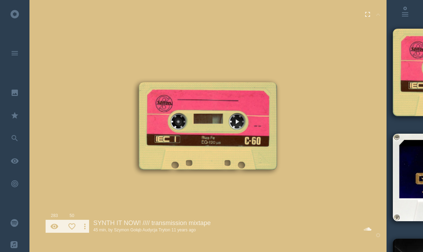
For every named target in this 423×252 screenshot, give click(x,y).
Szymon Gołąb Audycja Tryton (142, 229)
